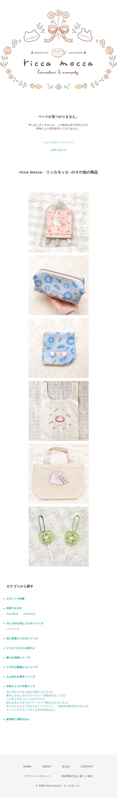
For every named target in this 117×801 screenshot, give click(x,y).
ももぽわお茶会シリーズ (20, 676)
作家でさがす (14, 608)
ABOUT (47, 766)
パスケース (12, 629)
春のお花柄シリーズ (18, 657)
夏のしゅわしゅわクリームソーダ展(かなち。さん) (36, 695)
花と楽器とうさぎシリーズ (22, 638)
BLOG (66, 766)
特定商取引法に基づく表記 (77, 776)
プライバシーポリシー (38, 776)
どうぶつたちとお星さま (20, 648)
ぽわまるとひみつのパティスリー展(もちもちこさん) (37, 702)
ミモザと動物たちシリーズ (22, 667)
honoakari (12, 613)
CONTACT (87, 766)
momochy (29, 613)
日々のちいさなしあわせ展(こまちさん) (29, 691)
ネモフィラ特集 (15, 598)
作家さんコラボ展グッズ (20, 686)
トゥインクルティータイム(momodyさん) (30, 709)
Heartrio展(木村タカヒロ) (73, 706)
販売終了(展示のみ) (17, 719)
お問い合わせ (58, 150)
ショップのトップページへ (58, 142)
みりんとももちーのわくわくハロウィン (29, 706)
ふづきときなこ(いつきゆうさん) (25, 699)
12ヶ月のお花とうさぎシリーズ (24, 623)
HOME (27, 766)
